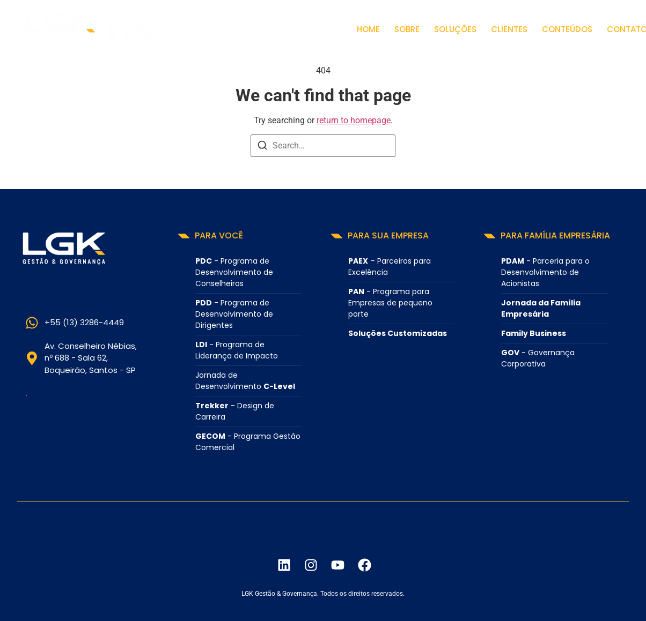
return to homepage (354, 120)
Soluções (455, 29)
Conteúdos (567, 29)
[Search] (262, 147)
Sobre (407, 29)
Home (368, 29)
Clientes (509, 29)
